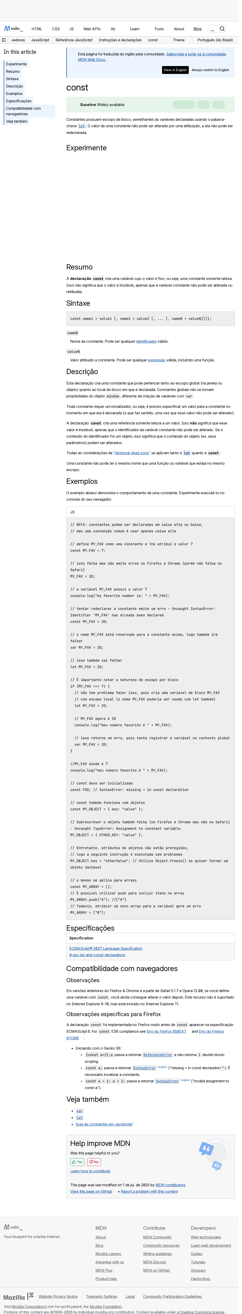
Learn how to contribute (90, 1171)
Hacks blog (201, 1278)
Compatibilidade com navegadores (23, 111)
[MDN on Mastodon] (31, 1264)
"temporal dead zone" (132, 453)
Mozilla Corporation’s (29, 1306)
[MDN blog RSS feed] (39, 1264)
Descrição (14, 86)
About (100, 1237)
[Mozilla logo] (18, 1296)
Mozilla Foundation (106, 1306)
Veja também (16, 121)
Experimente (16, 64)
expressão (156, 360)
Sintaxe (12, 78)
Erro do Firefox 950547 (166, 1031)
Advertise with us (109, 1262)
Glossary (198, 1270)
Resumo (13, 71)
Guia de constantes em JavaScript (104, 1124)
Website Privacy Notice (58, 1296)
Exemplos (14, 93)
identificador (146, 341)
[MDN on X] (23, 1264)
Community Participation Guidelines (172, 1296)
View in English (175, 70)
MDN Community (157, 1237)
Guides (196, 1253)
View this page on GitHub (91, 1191)
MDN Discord (155, 1262)
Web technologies (206, 1237)
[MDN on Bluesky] (15, 1264)
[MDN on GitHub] (6, 1264)
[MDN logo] (13, 1227)
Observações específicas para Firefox (113, 1014)
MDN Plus (103, 1270)
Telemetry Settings (101, 1296)
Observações (83, 980)
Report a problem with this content (149, 1191)
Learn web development (211, 1245)
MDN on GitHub (157, 1270)
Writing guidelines (157, 1253)
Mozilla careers (108, 1253)
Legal (130, 1296)
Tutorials (198, 1262)
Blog (197, 28)
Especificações (19, 101)
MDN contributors (170, 1185)
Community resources (161, 1245)
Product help (106, 1278)
